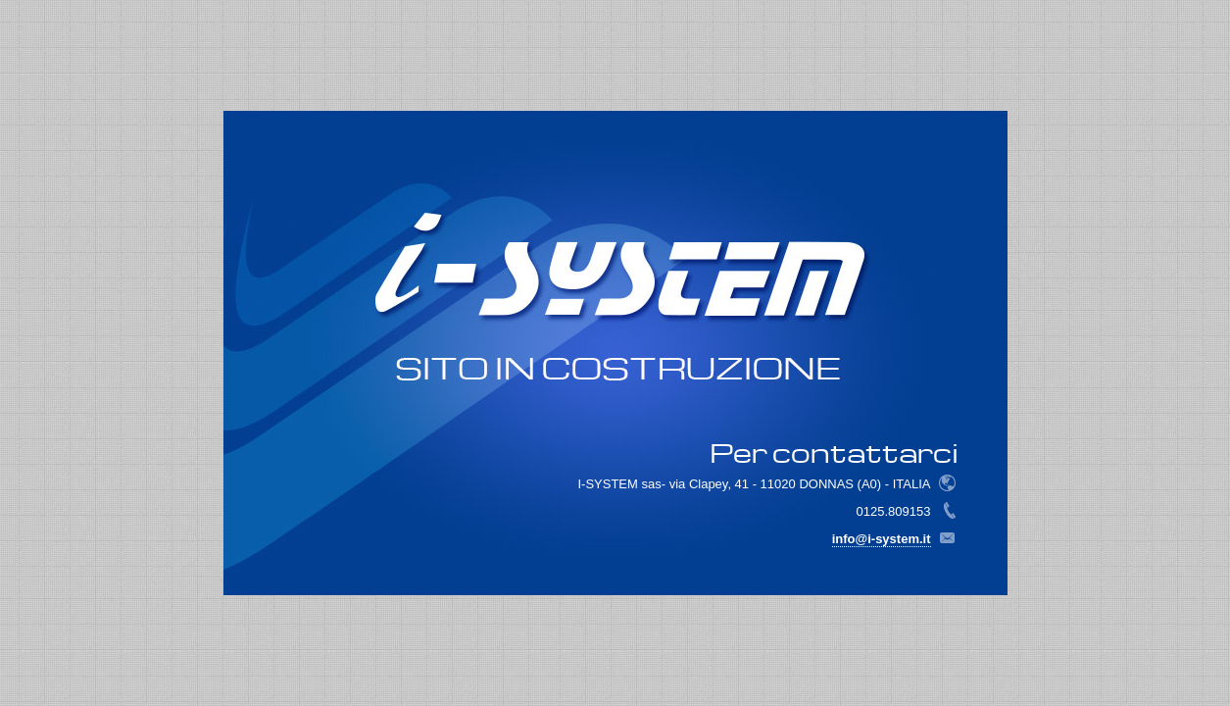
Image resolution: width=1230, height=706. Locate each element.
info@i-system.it (881, 538)
